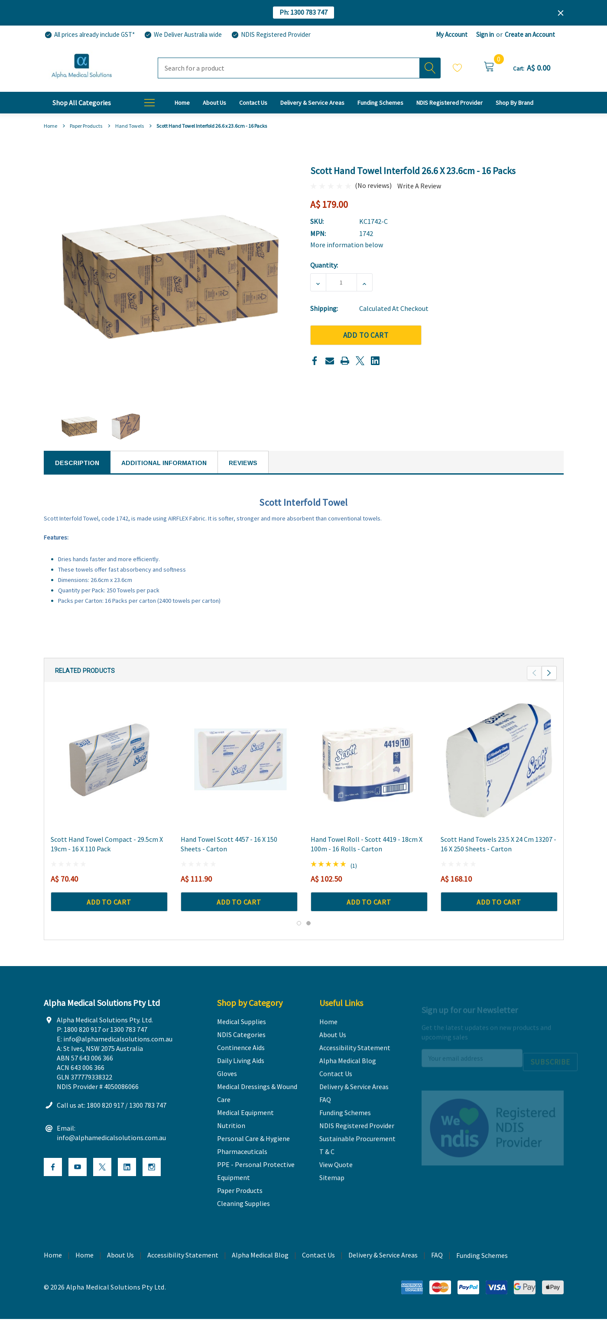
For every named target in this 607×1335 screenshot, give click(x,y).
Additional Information (164, 462)
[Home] (182, 102)
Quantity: (324, 265)
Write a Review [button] (419, 185)
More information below (346, 244)
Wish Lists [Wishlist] (457, 67)
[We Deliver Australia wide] (182, 35)
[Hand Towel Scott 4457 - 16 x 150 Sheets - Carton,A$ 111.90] (239, 776)
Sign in (485, 34)
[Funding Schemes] (380, 102)
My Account (451, 34)
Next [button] (549, 689)
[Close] (560, 13)
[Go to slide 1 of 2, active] (299, 939)
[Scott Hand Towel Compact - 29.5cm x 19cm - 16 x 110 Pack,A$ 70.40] (109, 776)
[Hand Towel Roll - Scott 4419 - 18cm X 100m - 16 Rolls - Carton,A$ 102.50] (369, 776)
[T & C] (514, 102)
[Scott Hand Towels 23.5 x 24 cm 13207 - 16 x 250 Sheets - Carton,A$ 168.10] (499, 776)
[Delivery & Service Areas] (312, 102)
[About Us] (214, 102)
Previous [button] (534, 689)
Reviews (243, 462)
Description (77, 462)
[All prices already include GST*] (89, 35)
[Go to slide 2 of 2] (308, 939)
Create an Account (530, 34)
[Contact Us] (253, 102)
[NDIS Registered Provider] (270, 35)
